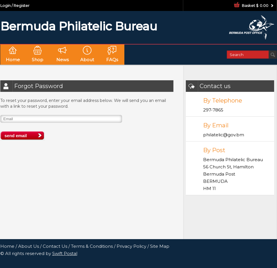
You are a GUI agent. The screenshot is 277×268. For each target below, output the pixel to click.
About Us (28, 246)
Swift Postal (64, 253)
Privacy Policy (131, 246)
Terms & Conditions (92, 246)
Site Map (159, 246)
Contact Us (55, 246)
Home (7, 246)
